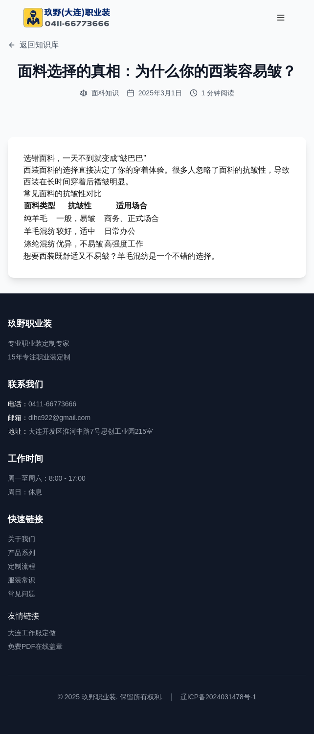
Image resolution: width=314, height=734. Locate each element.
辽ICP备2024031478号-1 (218, 697)
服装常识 (21, 580)
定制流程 (21, 566)
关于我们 (21, 539)
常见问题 (21, 594)
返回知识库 (33, 45)
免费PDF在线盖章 (35, 646)
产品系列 (21, 552)
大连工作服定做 (32, 633)
